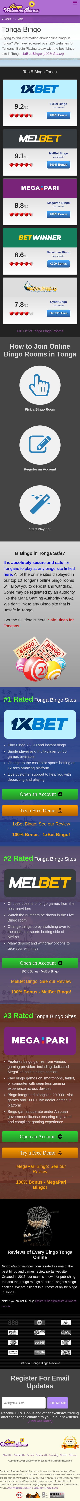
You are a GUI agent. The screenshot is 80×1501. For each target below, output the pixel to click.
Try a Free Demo (37, 810)
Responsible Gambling (47, 1455)
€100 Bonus (58, 263)
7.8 (19, 304)
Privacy (30, 1455)
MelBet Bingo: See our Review (41, 981)
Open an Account (38, 794)
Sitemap (73, 1455)
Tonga (8, 18)
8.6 (19, 255)
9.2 (19, 106)
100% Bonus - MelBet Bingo (40, 971)
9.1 (19, 156)
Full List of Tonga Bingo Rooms (40, 331)
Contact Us (19, 1455)
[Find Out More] (40, 1421)
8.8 (19, 205)
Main (20, 18)
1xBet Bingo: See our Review (41, 823)
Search (63, 1455)
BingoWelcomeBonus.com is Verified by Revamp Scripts (32, 1488)
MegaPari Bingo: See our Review (41, 1169)
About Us (7, 1455)
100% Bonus (58, 115)
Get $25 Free (58, 313)
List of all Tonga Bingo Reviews (39, 1363)
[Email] (24, 1402)
